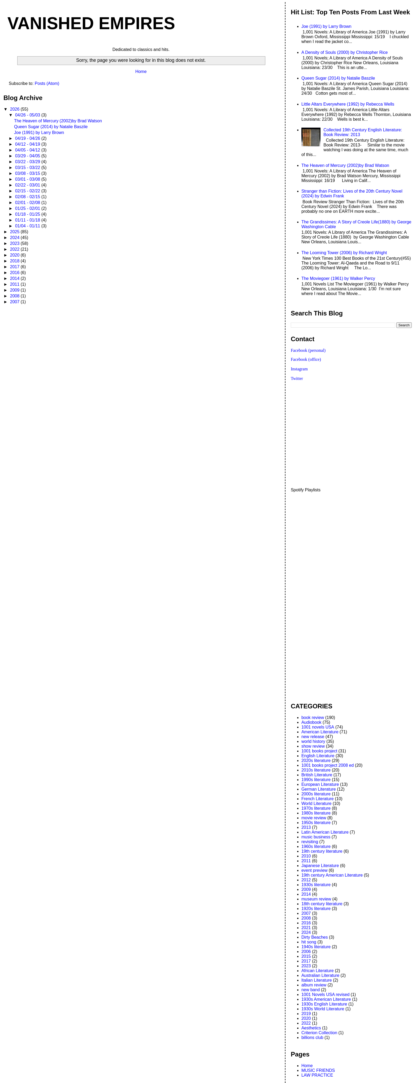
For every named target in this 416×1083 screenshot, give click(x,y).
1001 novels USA (317, 727)
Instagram (299, 369)
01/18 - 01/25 (28, 214)
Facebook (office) (306, 359)
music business (315, 837)
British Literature (316, 775)
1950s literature (316, 822)
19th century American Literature (332, 875)
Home (141, 71)
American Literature (320, 732)
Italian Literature (316, 980)
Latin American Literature (325, 832)
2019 (306, 1013)
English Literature (318, 755)
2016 (15, 272)
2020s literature (316, 760)
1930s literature (316, 884)
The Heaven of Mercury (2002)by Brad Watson (58, 121)
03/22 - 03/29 (28, 161)
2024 (15, 237)
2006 (306, 951)
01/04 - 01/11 (28, 226)
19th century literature (322, 851)
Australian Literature (320, 975)
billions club (312, 1037)
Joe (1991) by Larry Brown (39, 132)
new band (310, 989)
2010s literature (316, 770)
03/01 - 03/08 (28, 179)
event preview (314, 870)
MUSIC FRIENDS (318, 1070)
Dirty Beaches (314, 937)
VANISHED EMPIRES (91, 23)
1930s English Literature (324, 1004)
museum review (316, 899)
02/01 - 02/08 (28, 202)
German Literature (318, 789)
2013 (306, 827)
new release (312, 736)
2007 (15, 302)
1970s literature (316, 808)
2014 (15, 278)
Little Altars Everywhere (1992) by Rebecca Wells (347, 104)
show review (313, 746)
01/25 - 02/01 (28, 208)
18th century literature (322, 904)
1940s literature (316, 947)
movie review (313, 818)
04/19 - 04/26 (28, 138)
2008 (15, 296)
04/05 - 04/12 (28, 150)
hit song (308, 942)
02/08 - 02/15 (28, 196)
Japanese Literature (320, 865)
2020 (15, 255)
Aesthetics (311, 1028)
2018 (15, 261)
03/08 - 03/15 (28, 173)
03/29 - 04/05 (28, 156)
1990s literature (316, 779)
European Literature (320, 784)
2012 (306, 880)
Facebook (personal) (308, 350)
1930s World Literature (322, 1009)
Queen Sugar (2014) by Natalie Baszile (51, 126)
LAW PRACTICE (317, 1075)
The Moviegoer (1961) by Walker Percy (338, 278)
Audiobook (311, 722)
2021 (306, 927)
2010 (306, 856)
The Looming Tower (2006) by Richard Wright (344, 252)
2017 (15, 267)
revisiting (309, 841)
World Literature (316, 803)
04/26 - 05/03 (28, 115)
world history (313, 741)
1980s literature (316, 813)
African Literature (317, 970)
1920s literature (316, 908)
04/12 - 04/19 (28, 144)
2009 (15, 290)
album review (313, 985)
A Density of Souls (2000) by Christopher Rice (344, 52)
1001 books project (319, 751)
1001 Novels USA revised (325, 994)
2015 (306, 956)
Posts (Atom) (47, 83)
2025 (15, 231)
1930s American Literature (326, 999)
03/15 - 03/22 (28, 167)
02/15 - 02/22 (28, 191)
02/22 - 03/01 (28, 185)
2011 (15, 284)
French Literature (317, 798)
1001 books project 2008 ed (327, 765)
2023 (15, 243)
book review (312, 717)
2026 (15, 109)
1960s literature (316, 846)
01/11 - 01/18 (28, 220)
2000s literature (316, 794)
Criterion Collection (319, 1032)
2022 (15, 249)
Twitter (297, 378)
